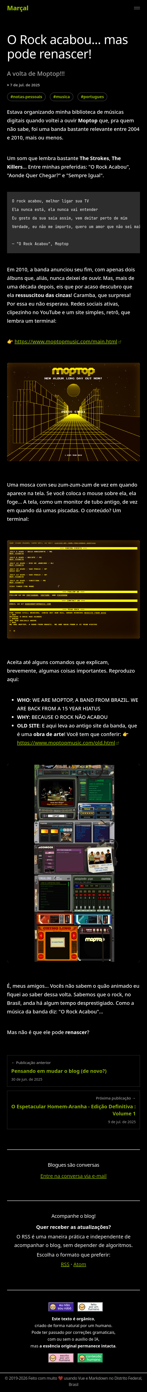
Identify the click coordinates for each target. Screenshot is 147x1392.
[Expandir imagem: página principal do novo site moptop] (73, 589)
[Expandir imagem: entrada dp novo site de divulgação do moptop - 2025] (73, 412)
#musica (61, 96)
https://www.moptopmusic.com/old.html (66, 742)
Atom (79, 1264)
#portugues (92, 96)
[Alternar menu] (137, 8)
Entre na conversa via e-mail (73, 1176)
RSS (65, 1264)
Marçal (17, 8)
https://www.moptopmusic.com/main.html (66, 341)
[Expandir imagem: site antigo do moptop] (73, 863)
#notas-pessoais (26, 96)
